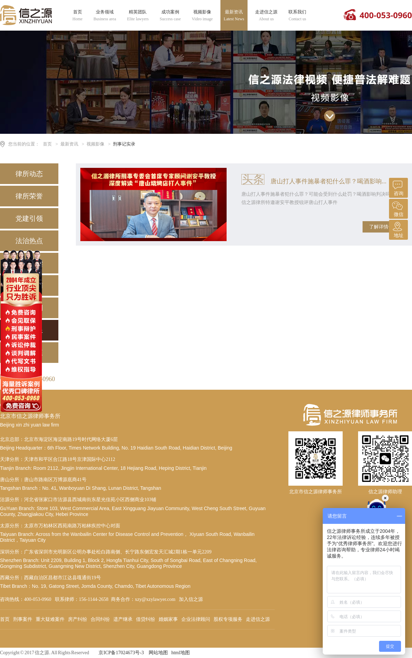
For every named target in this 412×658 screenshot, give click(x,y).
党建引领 (29, 218)
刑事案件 (22, 619)
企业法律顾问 (195, 619)
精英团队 (138, 15)
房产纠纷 (77, 619)
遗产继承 (123, 619)
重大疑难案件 (50, 619)
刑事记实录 (124, 144)
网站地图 (158, 652)
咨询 (397, 187)
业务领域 (104, 15)
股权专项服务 (228, 619)
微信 (397, 208)
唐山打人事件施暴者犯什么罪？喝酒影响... (329, 181)
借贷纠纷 (145, 619)
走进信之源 (266, 15)
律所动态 (29, 173)
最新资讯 (234, 15)
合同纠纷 (100, 619)
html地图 (180, 652)
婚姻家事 (168, 619)
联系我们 (297, 15)
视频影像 (202, 15)
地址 (397, 229)
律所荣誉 (29, 196)
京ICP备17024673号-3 (121, 652)
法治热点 (29, 241)
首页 (77, 15)
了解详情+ (380, 226)
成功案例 (170, 15)
